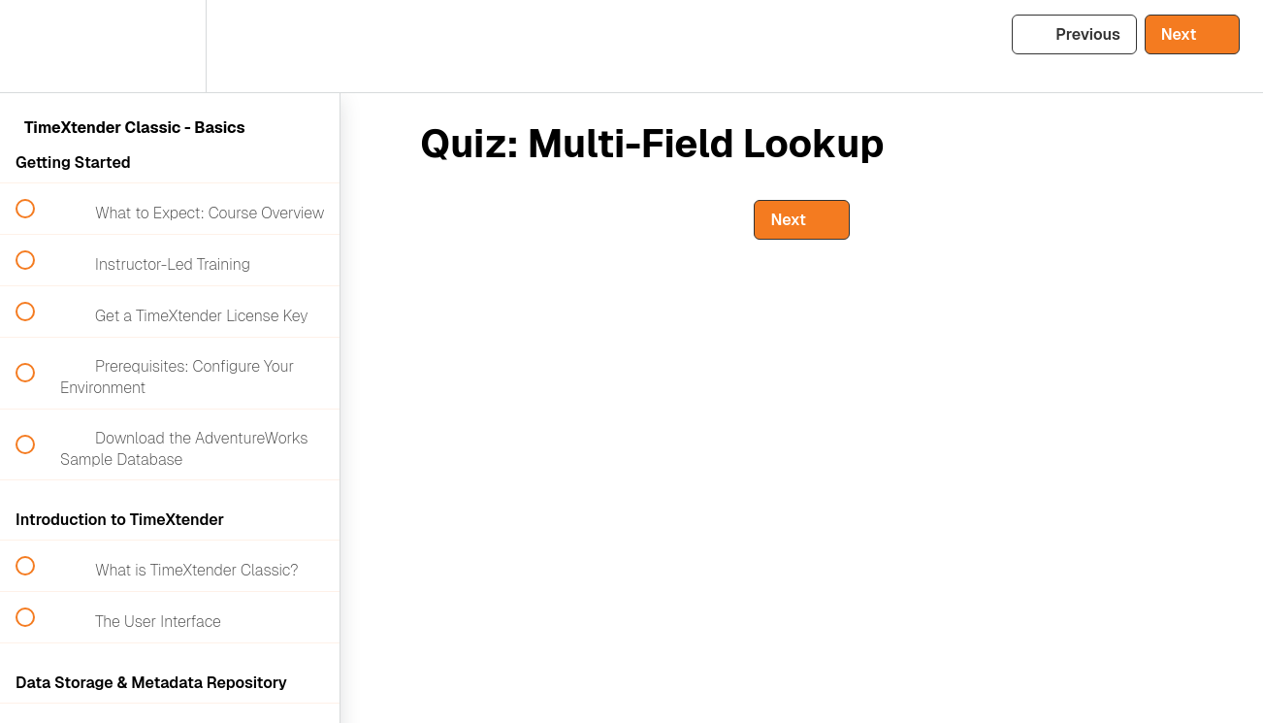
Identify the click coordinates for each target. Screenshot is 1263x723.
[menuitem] (170, 46)
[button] (36, 46)
